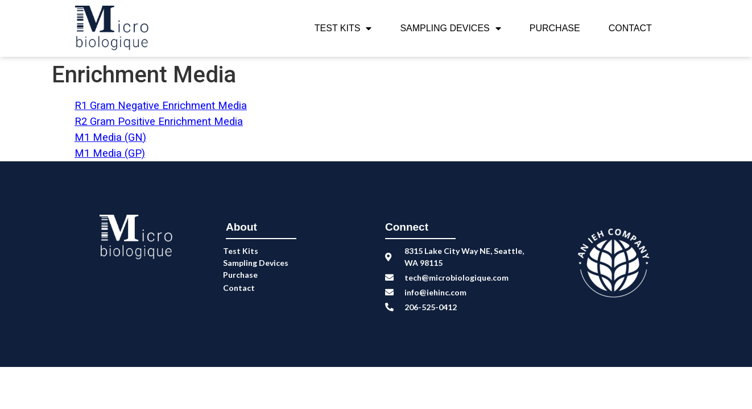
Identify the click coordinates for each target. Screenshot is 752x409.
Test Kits (343, 28)
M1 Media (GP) (110, 153)
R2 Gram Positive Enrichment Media (159, 121)
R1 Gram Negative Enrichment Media (161, 105)
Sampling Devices (450, 28)
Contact (630, 28)
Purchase (555, 28)
